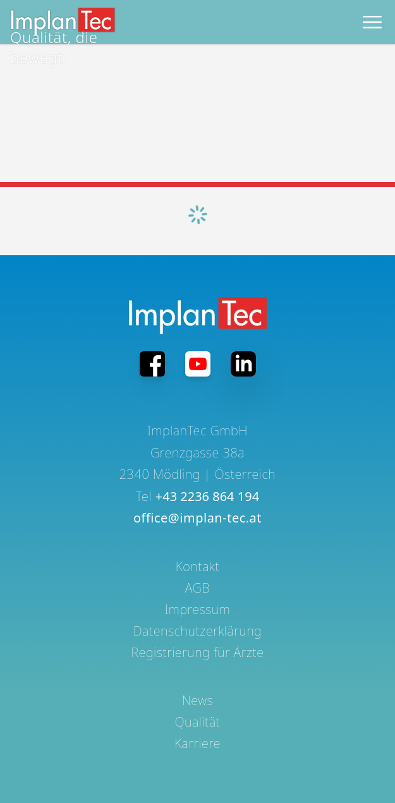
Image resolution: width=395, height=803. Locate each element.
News (197, 700)
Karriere (197, 743)
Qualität (197, 721)
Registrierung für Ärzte (197, 652)
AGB (197, 587)
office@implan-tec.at (197, 517)
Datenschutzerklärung (197, 630)
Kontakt (198, 566)
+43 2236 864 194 (207, 496)
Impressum (198, 609)
